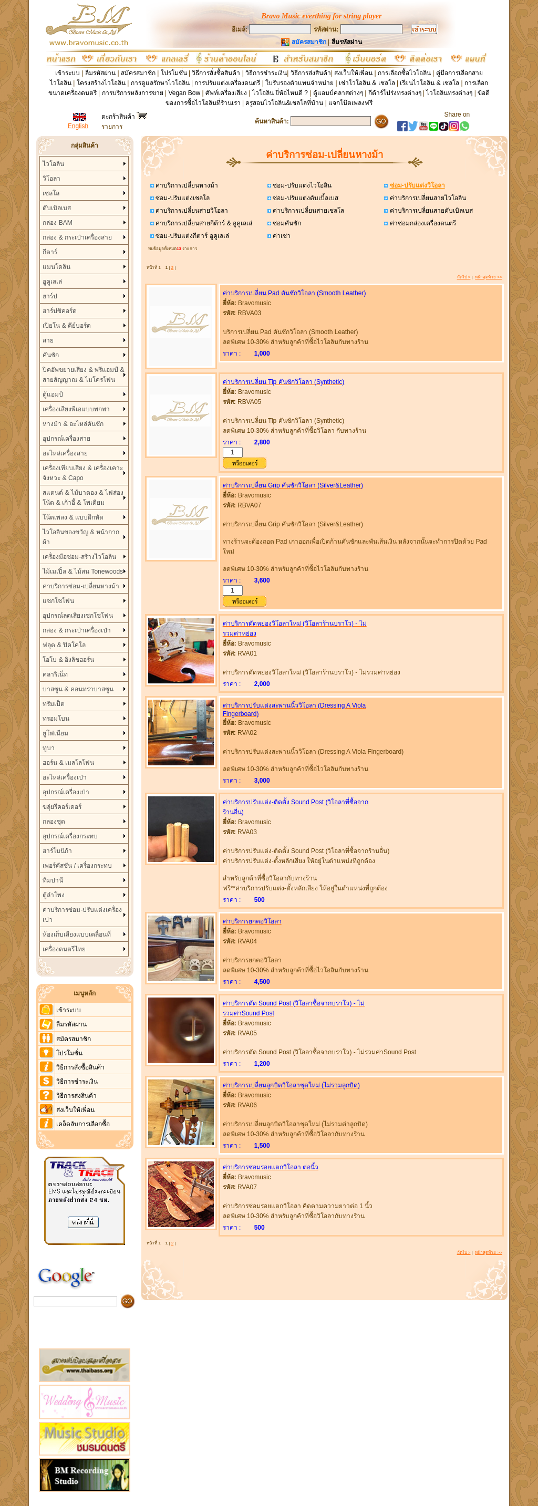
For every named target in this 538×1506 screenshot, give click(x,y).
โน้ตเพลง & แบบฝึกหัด (73, 517)
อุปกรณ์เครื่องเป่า (66, 792)
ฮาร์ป (50, 296)
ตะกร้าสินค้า (124, 116)
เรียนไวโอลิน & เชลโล (429, 83)
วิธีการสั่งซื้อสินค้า (217, 73)
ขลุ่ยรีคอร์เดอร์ (62, 807)
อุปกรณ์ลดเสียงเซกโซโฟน (78, 615)
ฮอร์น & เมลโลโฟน (68, 762)
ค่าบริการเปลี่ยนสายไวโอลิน (426, 198)
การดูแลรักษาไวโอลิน (160, 83)
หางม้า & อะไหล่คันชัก (73, 424)
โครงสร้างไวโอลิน (102, 83)
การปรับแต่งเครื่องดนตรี (227, 83)
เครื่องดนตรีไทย (64, 949)
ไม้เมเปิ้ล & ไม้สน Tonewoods (83, 571)
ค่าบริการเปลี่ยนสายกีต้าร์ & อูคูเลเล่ (203, 223)
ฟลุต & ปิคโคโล (64, 645)
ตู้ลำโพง (54, 895)
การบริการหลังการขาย (132, 93)
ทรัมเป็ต (54, 704)
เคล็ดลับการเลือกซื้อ (83, 1124)
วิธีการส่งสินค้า (311, 73)
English (78, 126)
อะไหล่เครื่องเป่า (65, 777)
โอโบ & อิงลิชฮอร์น (68, 659)
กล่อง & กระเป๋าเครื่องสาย (77, 237)
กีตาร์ (50, 252)
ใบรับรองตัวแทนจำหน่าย (299, 83)
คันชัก (51, 355)
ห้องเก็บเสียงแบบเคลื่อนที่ (77, 934)
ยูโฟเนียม (55, 733)
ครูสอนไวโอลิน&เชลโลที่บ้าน (284, 103)
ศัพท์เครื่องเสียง (226, 93)
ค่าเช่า (281, 236)
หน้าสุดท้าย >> (488, 277)
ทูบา (49, 748)
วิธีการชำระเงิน (266, 73)
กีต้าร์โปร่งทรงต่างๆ (394, 93)
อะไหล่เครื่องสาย (65, 453)
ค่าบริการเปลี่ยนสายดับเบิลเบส (430, 210)
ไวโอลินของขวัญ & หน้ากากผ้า (81, 537)
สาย (48, 340)
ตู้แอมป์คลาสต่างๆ (338, 93)
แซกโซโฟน (58, 601)
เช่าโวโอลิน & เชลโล (368, 83)
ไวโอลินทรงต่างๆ (449, 93)
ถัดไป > (464, 277)
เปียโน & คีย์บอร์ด (67, 325)
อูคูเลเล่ (52, 281)
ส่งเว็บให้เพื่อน (353, 73)
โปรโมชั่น (174, 73)
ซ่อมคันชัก (286, 223)
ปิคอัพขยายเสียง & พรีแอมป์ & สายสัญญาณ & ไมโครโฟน (83, 374)
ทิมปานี (53, 880)
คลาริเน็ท (55, 674)
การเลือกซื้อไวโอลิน (404, 73)
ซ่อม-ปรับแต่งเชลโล (182, 198)
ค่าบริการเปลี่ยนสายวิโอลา (191, 210)
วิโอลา (51, 178)
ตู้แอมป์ (53, 394)
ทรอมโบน (56, 718)
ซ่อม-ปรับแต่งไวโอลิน (301, 185)
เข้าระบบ (67, 73)
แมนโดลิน (56, 267)
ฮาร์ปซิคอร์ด (60, 311)
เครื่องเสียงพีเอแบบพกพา (76, 409)
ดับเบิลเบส (57, 208)
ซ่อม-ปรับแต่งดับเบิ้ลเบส (304, 198)
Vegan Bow (184, 93)
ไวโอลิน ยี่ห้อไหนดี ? (280, 93)
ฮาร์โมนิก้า (57, 851)
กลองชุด (54, 821)
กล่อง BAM (57, 222)
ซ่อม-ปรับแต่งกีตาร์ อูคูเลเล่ (191, 236)
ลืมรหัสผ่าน (100, 73)
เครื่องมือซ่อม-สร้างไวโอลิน (79, 556)
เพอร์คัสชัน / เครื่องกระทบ (77, 865)
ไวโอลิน (53, 164)
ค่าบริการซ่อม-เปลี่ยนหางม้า (81, 586)
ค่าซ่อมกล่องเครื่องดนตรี (422, 223)
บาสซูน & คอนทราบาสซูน (78, 689)
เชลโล (51, 193)
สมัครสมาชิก (138, 73)
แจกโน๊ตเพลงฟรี (350, 103)
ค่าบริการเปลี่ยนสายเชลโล (307, 210)
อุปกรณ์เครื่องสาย (66, 438)
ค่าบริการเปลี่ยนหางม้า (186, 185)
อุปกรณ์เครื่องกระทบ (70, 836)
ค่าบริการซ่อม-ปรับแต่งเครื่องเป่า (82, 914)
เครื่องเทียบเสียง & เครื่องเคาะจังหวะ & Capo (83, 473)
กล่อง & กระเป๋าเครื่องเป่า (77, 630)
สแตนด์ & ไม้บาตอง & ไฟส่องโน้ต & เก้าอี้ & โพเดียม (83, 497)
